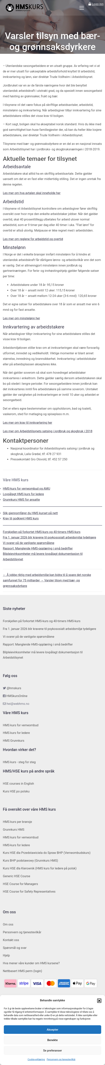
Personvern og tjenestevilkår (61, 1059)
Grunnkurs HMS (13, 829)
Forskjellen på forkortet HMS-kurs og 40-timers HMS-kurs (41, 532)
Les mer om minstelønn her (21, 318)
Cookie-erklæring (36, 1059)
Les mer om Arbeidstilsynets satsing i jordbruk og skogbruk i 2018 (47, 431)
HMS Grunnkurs (13, 740)
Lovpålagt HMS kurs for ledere (23, 494)
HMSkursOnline (16, 696)
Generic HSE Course (16, 876)
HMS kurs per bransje (17, 822)
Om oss (8, 924)
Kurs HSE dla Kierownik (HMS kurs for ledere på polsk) (40, 868)
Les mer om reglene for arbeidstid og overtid (33, 239)
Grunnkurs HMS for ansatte (21, 499)
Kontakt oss (11, 940)
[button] (99, 1000)
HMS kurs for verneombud (20, 725)
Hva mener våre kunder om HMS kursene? (31, 963)
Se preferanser (52, 1050)
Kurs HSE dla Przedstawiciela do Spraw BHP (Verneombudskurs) (46, 853)
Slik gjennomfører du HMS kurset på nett (30, 513)
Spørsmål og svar (15, 948)
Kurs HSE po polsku (16, 791)
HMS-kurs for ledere (16, 845)
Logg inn (97, 4)
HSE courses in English (18, 783)
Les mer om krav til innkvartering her (27, 422)
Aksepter (52, 1029)
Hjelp (6, 955)
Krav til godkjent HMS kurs (21, 518)
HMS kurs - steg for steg (19, 762)
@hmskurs (14, 688)
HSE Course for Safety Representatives (29, 891)
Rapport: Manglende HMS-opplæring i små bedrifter (38, 548)
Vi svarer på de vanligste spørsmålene (28, 543)
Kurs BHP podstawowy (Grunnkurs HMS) (30, 860)
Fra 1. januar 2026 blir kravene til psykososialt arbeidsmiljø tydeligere (49, 537)
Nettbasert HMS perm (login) (22, 971)
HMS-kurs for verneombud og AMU (26, 488)
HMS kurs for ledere (16, 733)
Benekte (52, 1040)
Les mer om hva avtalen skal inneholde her (32, 193)
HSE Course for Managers (20, 884)
